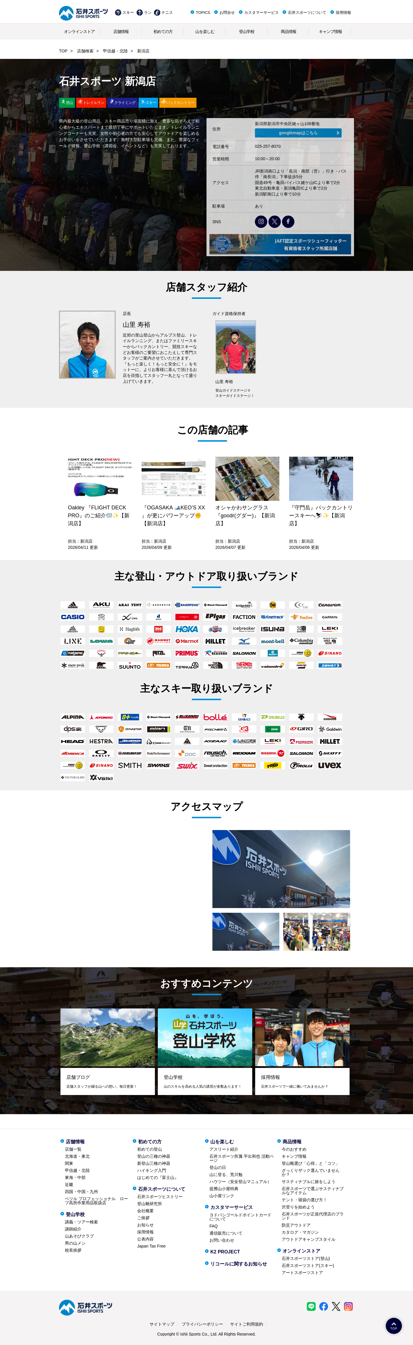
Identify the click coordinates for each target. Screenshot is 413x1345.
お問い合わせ (221, 1240)
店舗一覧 (73, 1149)
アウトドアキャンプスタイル (308, 1239)
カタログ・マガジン (300, 1232)
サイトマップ (162, 1324)
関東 (69, 1163)
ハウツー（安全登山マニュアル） (240, 1181)
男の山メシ (75, 1243)
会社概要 (145, 1210)
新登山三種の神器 (153, 1163)
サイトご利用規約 (246, 1324)
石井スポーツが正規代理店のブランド (313, 1216)
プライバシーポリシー (202, 1324)
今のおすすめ (294, 1149)
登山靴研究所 (149, 1203)
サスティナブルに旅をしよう (308, 1181)
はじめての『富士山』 (157, 1177)
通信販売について (225, 1233)
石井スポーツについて (307, 12)
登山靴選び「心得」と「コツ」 (311, 1163)
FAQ (213, 1226)
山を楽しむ (204, 31)
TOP (63, 51)
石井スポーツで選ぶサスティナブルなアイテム (313, 1190)
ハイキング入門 (151, 1170)
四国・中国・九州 (81, 1191)
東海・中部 (75, 1177)
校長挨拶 (73, 1250)
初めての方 (163, 31)
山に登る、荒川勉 (225, 1174)
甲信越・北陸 (115, 51)
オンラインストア (79, 31)
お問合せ (227, 12)
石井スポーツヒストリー (160, 1196)
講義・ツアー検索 (81, 1222)
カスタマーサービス (261, 12)
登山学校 (246, 31)
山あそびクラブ (79, 1236)
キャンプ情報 (330, 31)
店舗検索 (85, 51)
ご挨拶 (143, 1217)
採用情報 (343, 12)
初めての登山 (149, 1149)
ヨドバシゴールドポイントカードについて (240, 1217)
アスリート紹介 (223, 1149)
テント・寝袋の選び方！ (304, 1199)
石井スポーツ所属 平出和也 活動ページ (241, 1158)
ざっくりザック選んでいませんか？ (311, 1172)
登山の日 (217, 1167)
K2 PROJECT (225, 1251)
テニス (167, 12)
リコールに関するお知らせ (238, 1263)
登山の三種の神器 (153, 1156)
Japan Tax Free (151, 1246)
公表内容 (145, 1239)
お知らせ (145, 1225)
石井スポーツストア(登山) (306, 1258)
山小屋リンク (221, 1195)
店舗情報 (121, 31)
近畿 (69, 1184)
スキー (128, 12)
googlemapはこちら (298, 132)
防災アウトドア (296, 1225)
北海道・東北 (77, 1156)
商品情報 (288, 31)
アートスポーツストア (302, 1272)
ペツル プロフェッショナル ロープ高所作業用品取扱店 (96, 1200)
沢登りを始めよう (298, 1207)
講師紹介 (73, 1229)
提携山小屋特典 (223, 1188)
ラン (148, 12)
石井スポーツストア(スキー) (308, 1265)
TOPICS (203, 12)
